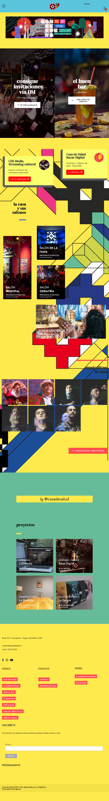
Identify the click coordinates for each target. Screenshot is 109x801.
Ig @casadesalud (54, 508)
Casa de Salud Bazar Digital (76, 156)
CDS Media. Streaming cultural (22, 162)
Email (8, 753)
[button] (105, 8)
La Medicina (41, 796)
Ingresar (87, 3)
